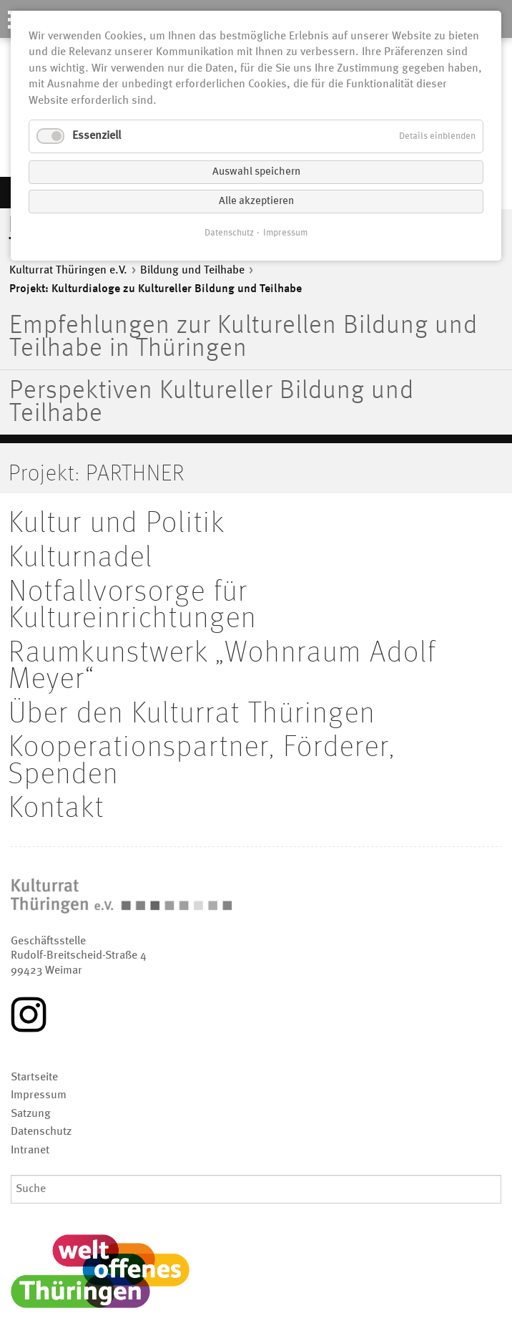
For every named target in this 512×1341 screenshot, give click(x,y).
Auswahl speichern (256, 172)
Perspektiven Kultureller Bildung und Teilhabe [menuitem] (211, 403)
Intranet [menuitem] (30, 1150)
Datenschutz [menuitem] (41, 1132)
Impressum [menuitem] (39, 1095)
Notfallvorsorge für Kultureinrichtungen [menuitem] (133, 606)
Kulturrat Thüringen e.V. (68, 271)
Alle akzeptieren (256, 201)
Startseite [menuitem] (34, 1077)
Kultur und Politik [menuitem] (117, 523)
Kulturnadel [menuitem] (81, 557)
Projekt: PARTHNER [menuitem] (96, 474)
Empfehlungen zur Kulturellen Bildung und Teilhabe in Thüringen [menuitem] (243, 338)
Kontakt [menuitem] (56, 808)
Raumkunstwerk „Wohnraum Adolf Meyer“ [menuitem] (222, 666)
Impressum (285, 233)
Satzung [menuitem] (31, 1114)
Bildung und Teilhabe (192, 271)
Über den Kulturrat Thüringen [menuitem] (192, 713)
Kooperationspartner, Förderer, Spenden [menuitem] (202, 761)
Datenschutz (229, 233)
